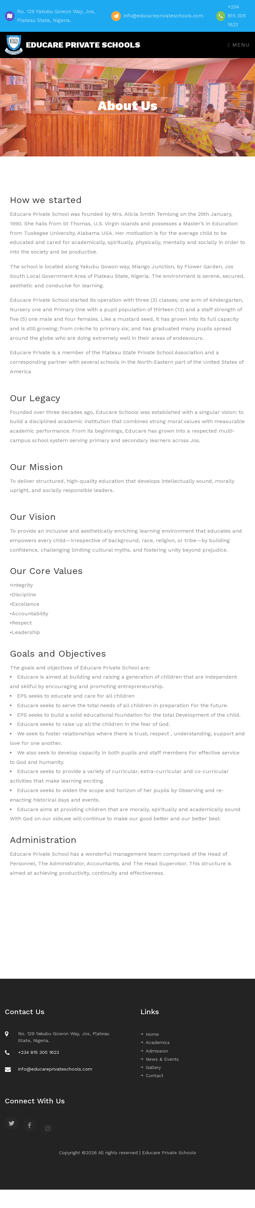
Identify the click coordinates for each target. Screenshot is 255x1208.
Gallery (150, 1067)
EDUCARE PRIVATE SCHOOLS (72, 45)
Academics (155, 1042)
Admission (154, 1051)
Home (149, 1034)
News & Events (159, 1059)
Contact (151, 1075)
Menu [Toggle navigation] (239, 45)
